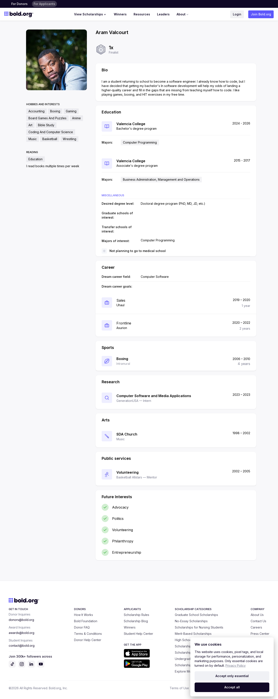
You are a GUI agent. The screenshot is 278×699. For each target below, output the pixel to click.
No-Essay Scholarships (191, 621)
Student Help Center (138, 633)
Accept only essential (232, 676)
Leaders (163, 14)
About (183, 14)
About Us (257, 615)
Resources (142, 14)
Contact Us (258, 621)
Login (237, 14)
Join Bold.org (261, 14)
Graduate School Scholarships (196, 615)
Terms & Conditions (88, 633)
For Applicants (44, 4)
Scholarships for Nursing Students (199, 627)
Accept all (232, 687)
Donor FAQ (82, 627)
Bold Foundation (85, 621)
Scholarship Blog (136, 621)
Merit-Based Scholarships (193, 633)
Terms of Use (179, 688)
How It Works (83, 615)
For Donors (19, 4)
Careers (256, 627)
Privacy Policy (235, 665)
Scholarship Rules (136, 615)
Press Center (260, 633)
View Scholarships (90, 14)
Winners (120, 14)
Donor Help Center (87, 640)
